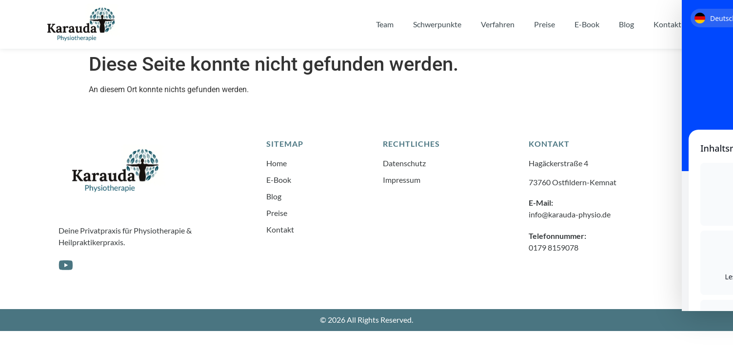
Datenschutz (404, 163)
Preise (544, 24)
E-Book (587, 24)
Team (385, 24)
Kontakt (667, 24)
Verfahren (498, 24)
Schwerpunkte (437, 24)
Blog (626, 24)
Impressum (401, 179)
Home (276, 163)
